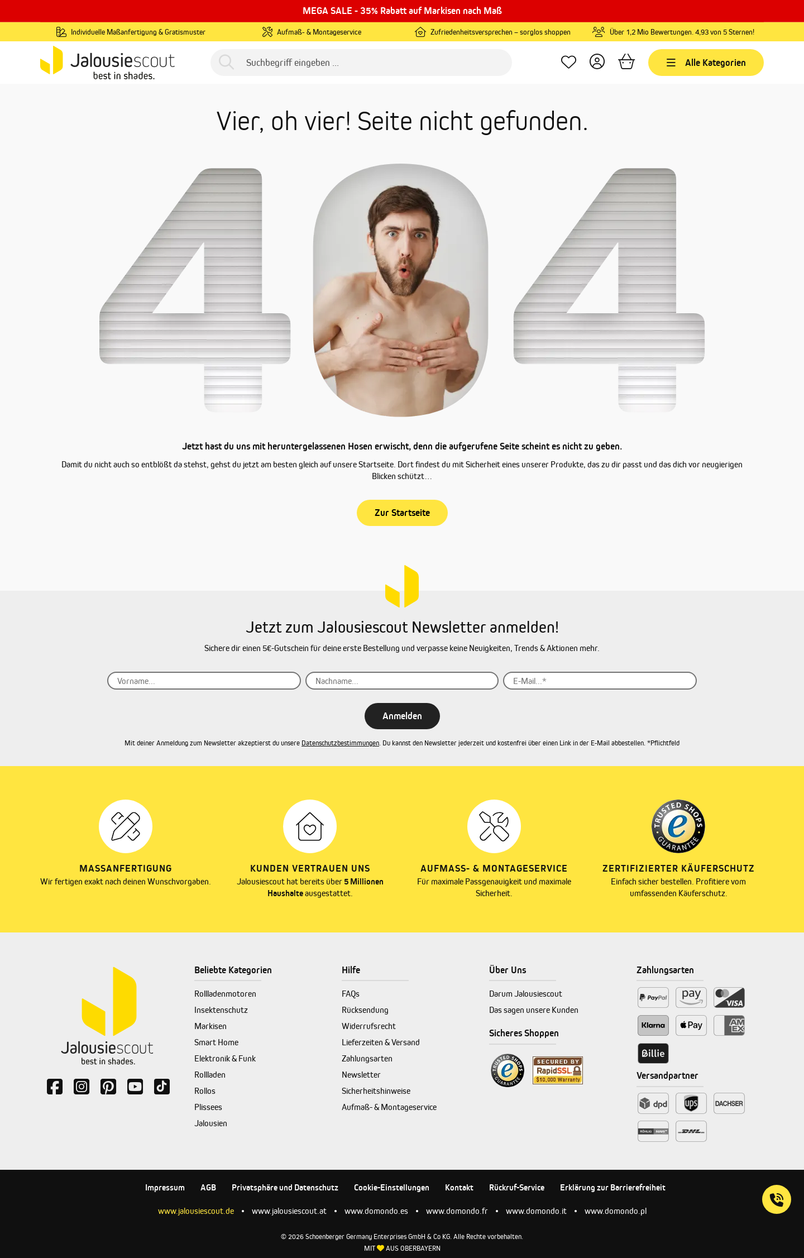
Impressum (165, 1187)
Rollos (205, 1090)
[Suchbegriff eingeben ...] (361, 62)
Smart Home (216, 1042)
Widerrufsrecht (369, 1026)
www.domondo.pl (616, 1211)
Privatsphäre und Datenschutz (285, 1187)
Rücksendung (365, 1010)
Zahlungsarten (367, 1058)
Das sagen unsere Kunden (533, 1010)
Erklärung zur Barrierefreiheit (613, 1187)
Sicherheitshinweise (376, 1090)
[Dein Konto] (597, 63)
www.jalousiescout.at (289, 1211)
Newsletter (361, 1074)
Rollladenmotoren (225, 993)
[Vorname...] (204, 681)
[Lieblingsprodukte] (568, 63)
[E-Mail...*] (600, 681)
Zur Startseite (402, 512)
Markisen (210, 1026)
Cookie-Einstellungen (391, 1187)
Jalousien (210, 1123)
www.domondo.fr (457, 1211)
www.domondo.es (376, 1211)
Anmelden (402, 715)
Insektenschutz (221, 1010)
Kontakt (459, 1187)
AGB (208, 1187)
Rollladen (210, 1074)
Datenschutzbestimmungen (340, 743)
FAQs (351, 993)
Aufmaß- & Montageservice (389, 1107)
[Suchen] (226, 63)
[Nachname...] (402, 681)
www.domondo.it (536, 1211)
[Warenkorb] (626, 63)
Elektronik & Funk (225, 1058)
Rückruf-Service (516, 1187)
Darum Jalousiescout (525, 993)
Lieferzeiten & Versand (381, 1042)
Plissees (208, 1107)
